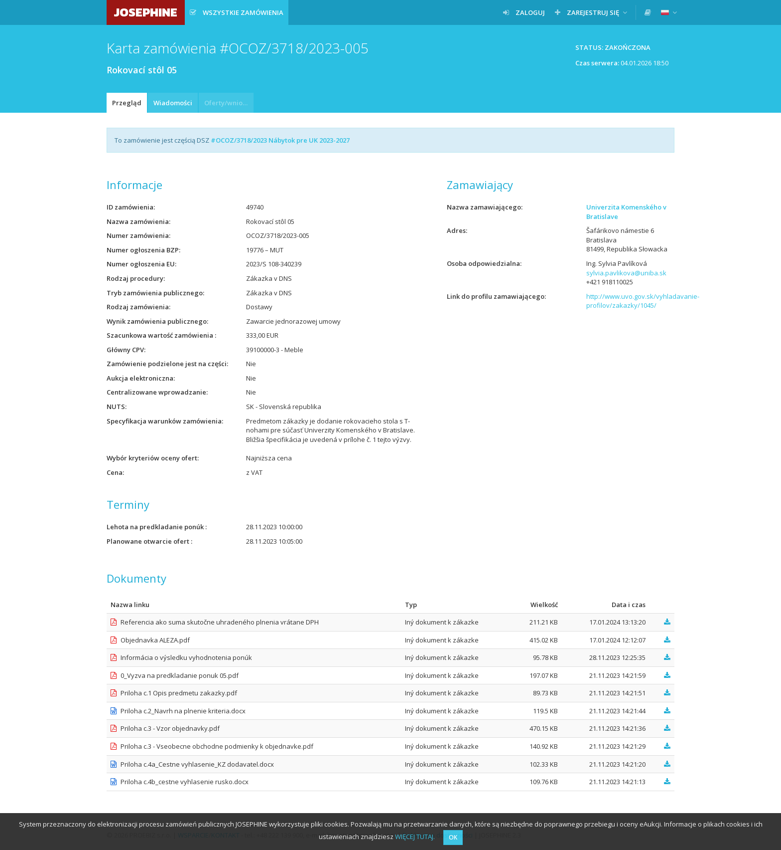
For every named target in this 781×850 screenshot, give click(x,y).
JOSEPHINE (145, 12)
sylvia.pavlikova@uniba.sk (626, 272)
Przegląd (126, 102)
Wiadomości (172, 102)
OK (453, 837)
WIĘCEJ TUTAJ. (415, 836)
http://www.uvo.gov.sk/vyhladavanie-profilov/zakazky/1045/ (642, 301)
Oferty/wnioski (227, 102)
